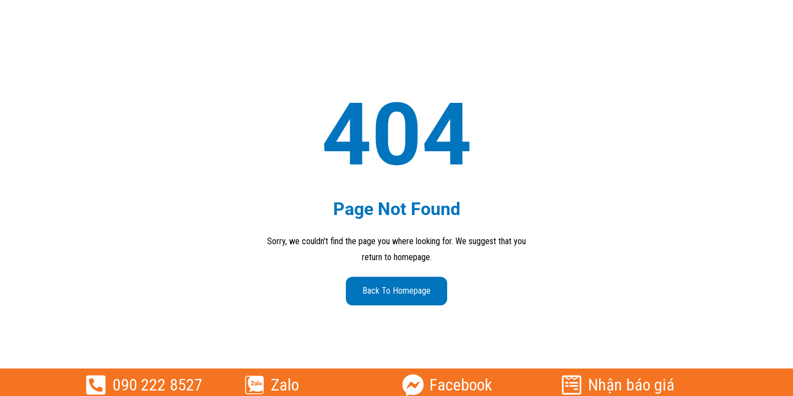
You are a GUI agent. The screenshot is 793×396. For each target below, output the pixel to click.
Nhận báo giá (631, 384)
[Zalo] (254, 385)
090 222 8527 (157, 384)
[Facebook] (413, 385)
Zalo (285, 384)
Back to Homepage (396, 290)
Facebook (461, 384)
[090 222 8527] (96, 385)
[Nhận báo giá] (572, 385)
